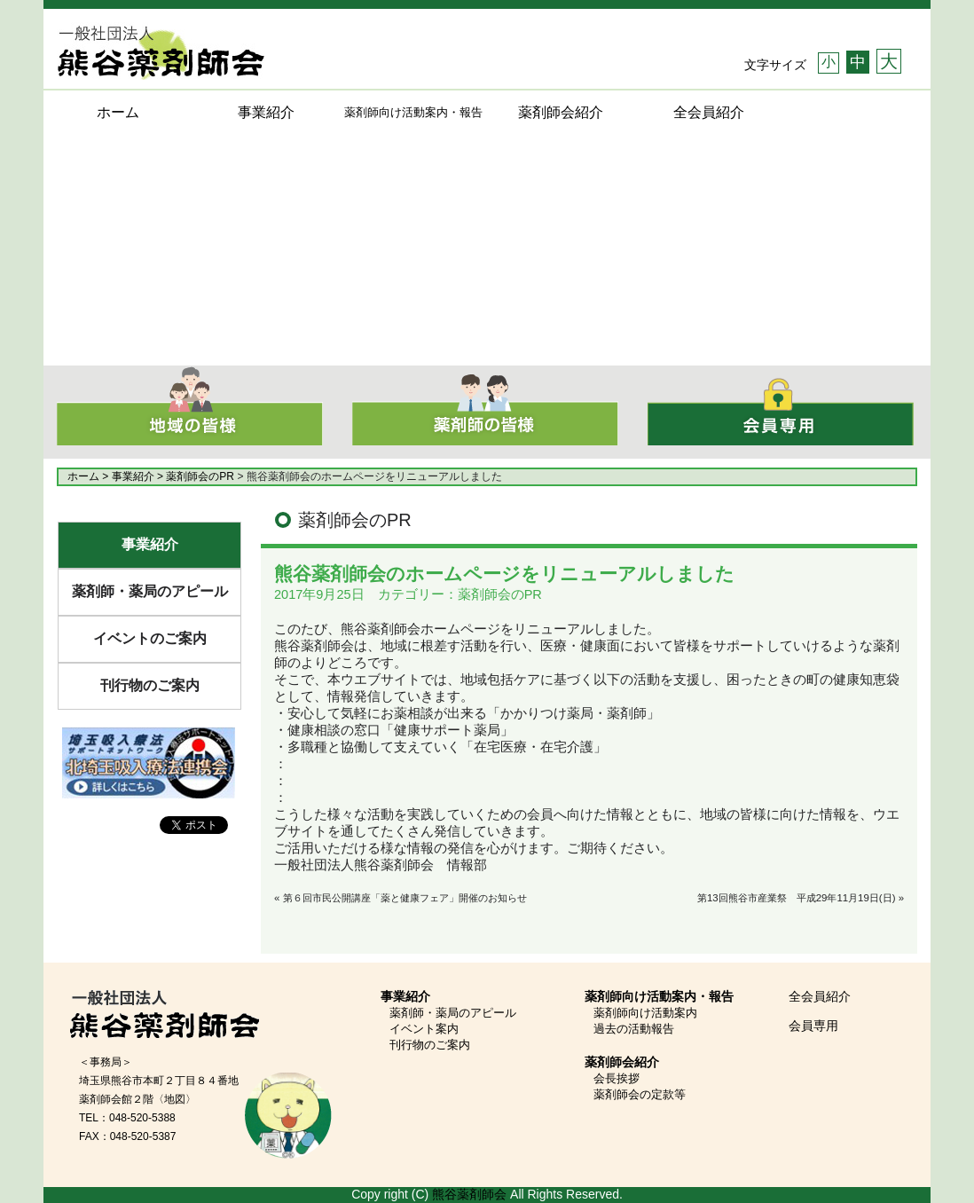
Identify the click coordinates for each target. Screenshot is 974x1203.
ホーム (118, 112)
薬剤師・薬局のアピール (150, 591)
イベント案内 (424, 1028)
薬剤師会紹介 (560, 112)
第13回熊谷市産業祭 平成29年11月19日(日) (796, 897)
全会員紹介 (708, 112)
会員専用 (813, 1025)
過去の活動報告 (633, 1028)
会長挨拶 (616, 1078)
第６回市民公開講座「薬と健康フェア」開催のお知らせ (405, 897)
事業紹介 (266, 112)
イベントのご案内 (150, 638)
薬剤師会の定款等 (639, 1094)
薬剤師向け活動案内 (645, 1012)
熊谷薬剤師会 (469, 1194)
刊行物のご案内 (150, 685)
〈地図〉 (174, 1099)
